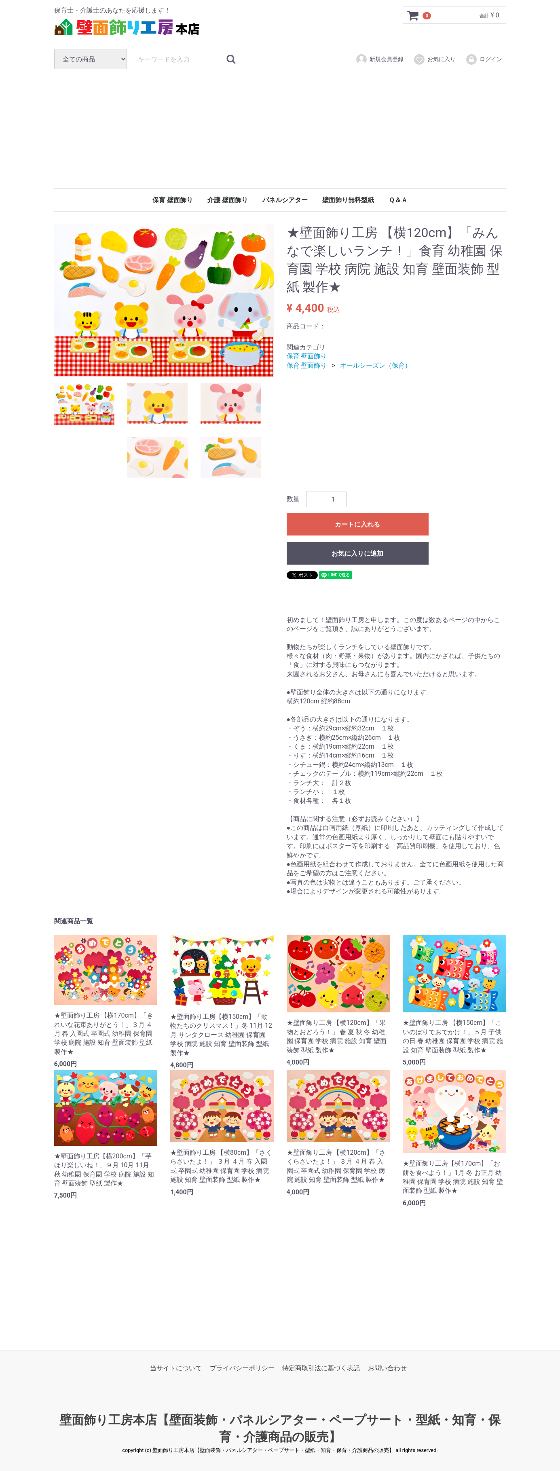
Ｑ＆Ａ (398, 200)
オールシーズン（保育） (375, 365)
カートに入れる (357, 525)
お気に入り (434, 59)
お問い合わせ (387, 1368)
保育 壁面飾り (172, 200)
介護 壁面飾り (227, 200)
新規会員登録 (379, 59)
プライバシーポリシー (242, 1368)
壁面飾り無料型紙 (348, 200)
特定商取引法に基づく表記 (321, 1368)
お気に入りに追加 (357, 554)
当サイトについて (176, 1368)
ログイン (483, 59)
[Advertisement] (280, 128)
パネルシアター (285, 200)
